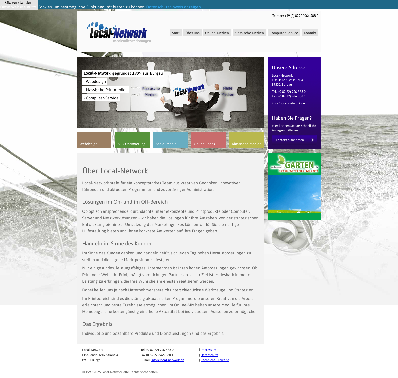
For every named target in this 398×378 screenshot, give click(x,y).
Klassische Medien (249, 33)
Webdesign (88, 144)
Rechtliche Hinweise (215, 360)
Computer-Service (284, 33)
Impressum (208, 350)
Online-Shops (204, 144)
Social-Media (166, 144)
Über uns (192, 33)
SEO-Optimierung (131, 144)
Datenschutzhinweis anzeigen (173, 7)
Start (176, 33)
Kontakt (310, 33)
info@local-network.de (167, 360)
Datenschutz (209, 355)
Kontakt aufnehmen (290, 140)
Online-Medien (217, 33)
